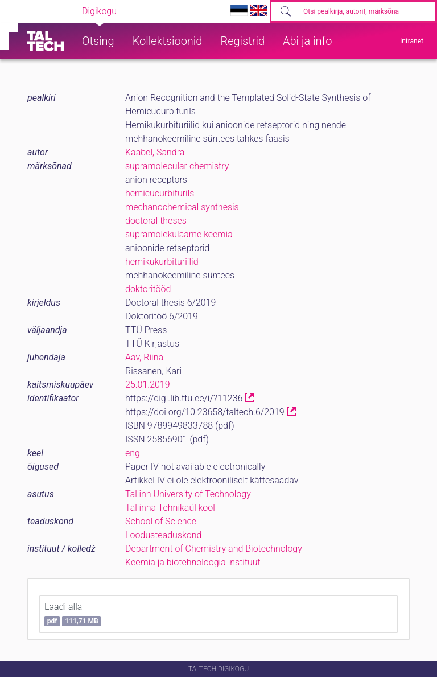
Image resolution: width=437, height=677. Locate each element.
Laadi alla (72, 613)
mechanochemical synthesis (182, 207)
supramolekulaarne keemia (179, 234)
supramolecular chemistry (177, 166)
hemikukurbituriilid (162, 261)
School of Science (160, 521)
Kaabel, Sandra (154, 152)
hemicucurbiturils (159, 193)
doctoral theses (156, 220)
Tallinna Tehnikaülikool (170, 507)
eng (132, 453)
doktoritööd (148, 289)
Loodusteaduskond (163, 535)
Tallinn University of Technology (188, 494)
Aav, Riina (144, 357)
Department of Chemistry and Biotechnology (213, 548)
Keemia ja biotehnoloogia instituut (193, 562)
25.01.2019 (147, 384)
